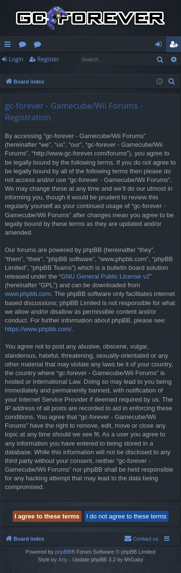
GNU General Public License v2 (105, 276)
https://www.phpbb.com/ (38, 329)
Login (16, 59)
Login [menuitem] (160, 46)
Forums (24, 46)
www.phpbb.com (28, 293)
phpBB (63, 552)
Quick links (9, 46)
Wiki (39, 46)
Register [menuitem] (175, 46)
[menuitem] (171, 81)
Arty (63, 559)
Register (48, 59)
